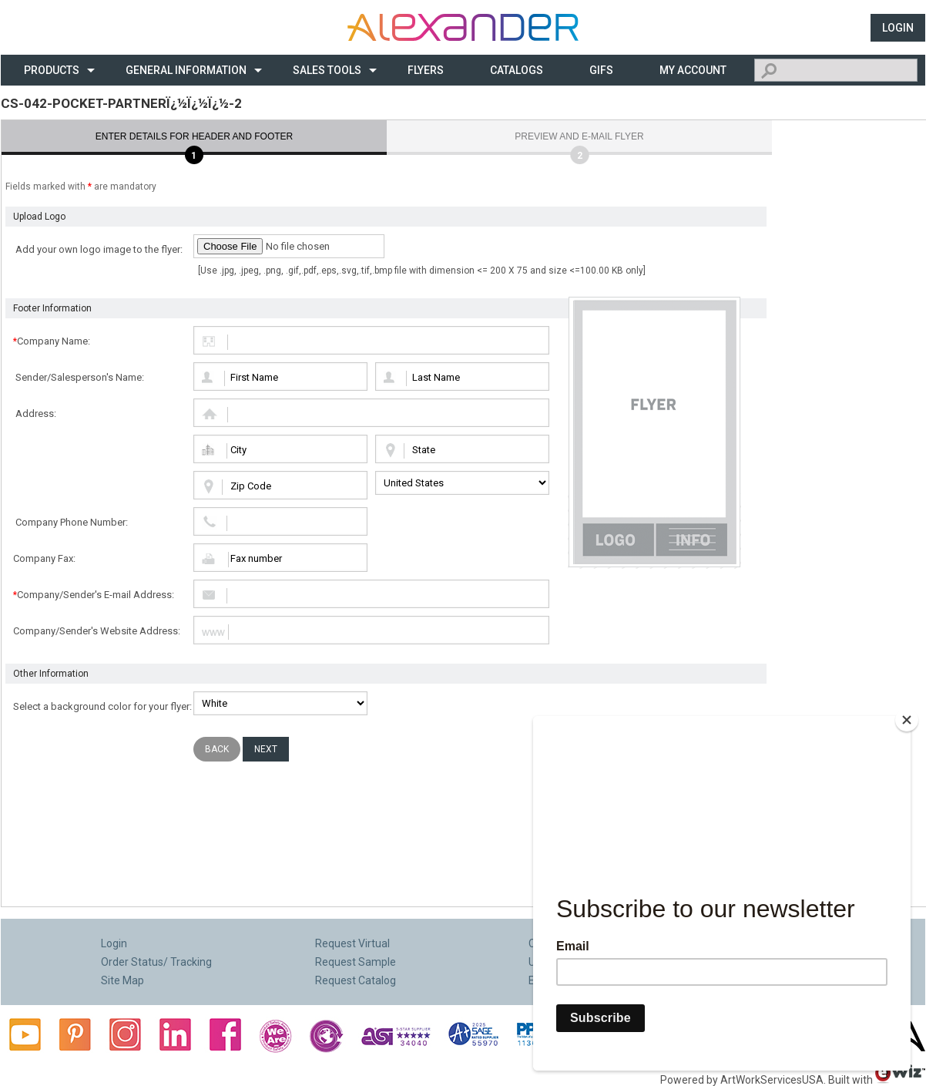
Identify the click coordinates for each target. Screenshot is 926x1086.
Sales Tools (327, 70)
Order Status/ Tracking (156, 962)
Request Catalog (355, 980)
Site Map (122, 980)
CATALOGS (516, 70)
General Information (186, 70)
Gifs (601, 70)
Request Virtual (352, 943)
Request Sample (355, 962)
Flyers (426, 70)
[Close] (906, 726)
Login (898, 28)
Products (51, 70)
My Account (692, 70)
